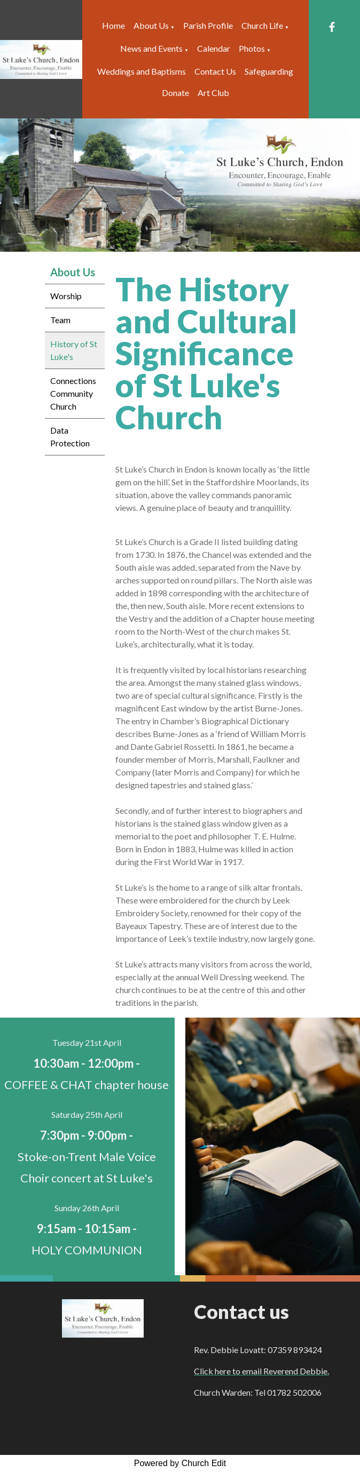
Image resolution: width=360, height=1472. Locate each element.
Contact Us (215, 71)
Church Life (262, 25)
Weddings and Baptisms (141, 71)
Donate (175, 92)
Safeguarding (269, 71)
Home (113, 25)
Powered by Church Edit (180, 1463)
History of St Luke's (73, 350)
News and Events (151, 48)
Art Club (213, 92)
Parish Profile (208, 25)
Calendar (213, 48)
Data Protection (70, 436)
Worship (66, 296)
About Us (151, 25)
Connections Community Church (73, 393)
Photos (252, 48)
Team (60, 320)
